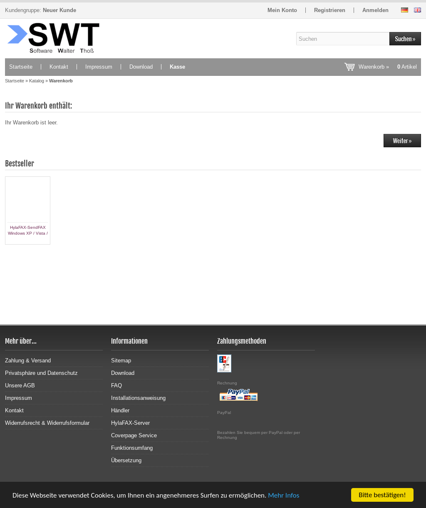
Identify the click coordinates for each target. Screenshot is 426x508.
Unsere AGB (20, 385)
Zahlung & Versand (28, 360)
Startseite (20, 67)
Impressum (98, 67)
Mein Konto (282, 10)
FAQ (116, 385)
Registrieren (329, 10)
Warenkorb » (388, 67)
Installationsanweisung (138, 398)
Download (141, 67)
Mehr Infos (283, 495)
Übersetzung (126, 460)
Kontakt (59, 67)
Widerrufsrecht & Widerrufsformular (47, 423)
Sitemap (121, 360)
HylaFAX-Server (130, 423)
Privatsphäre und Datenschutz (41, 373)
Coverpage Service (134, 435)
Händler (120, 410)
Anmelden (375, 10)
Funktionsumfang (132, 448)
